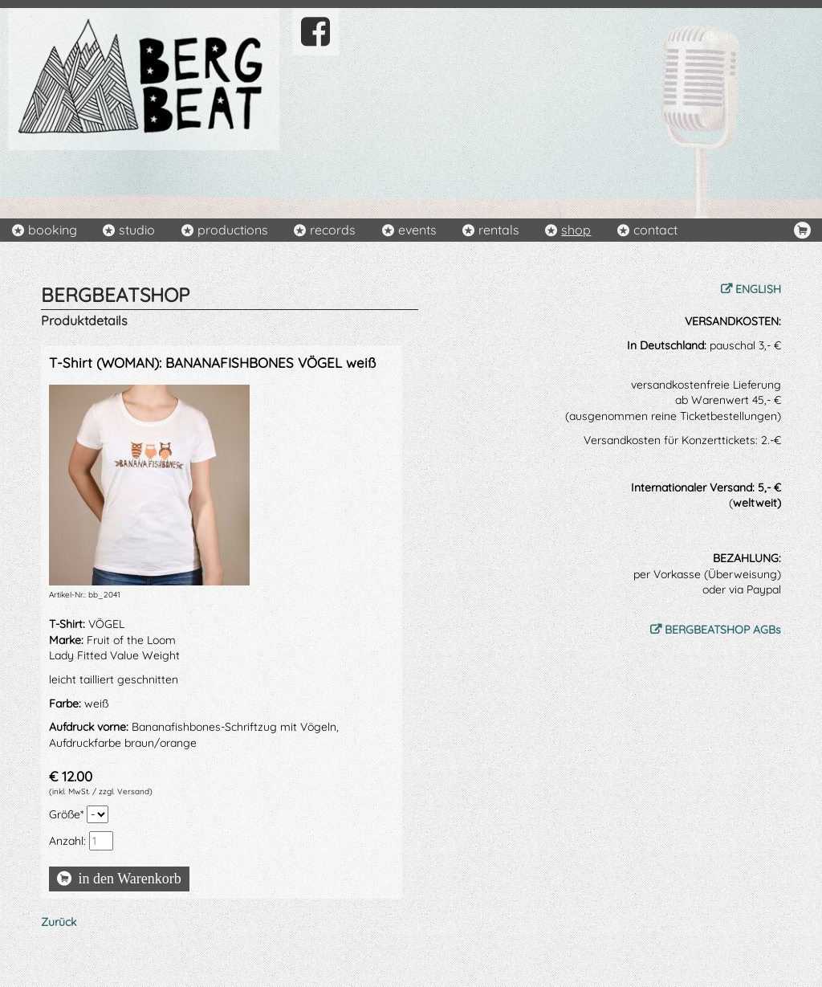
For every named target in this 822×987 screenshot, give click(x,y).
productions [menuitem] (232, 230)
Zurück (58, 922)
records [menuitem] (333, 230)
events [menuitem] (417, 230)
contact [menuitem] (655, 230)
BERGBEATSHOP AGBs (723, 629)
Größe (68, 814)
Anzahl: (67, 841)
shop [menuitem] (576, 230)
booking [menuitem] (52, 230)
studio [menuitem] (137, 230)
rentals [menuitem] (498, 230)
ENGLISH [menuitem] (758, 289)
